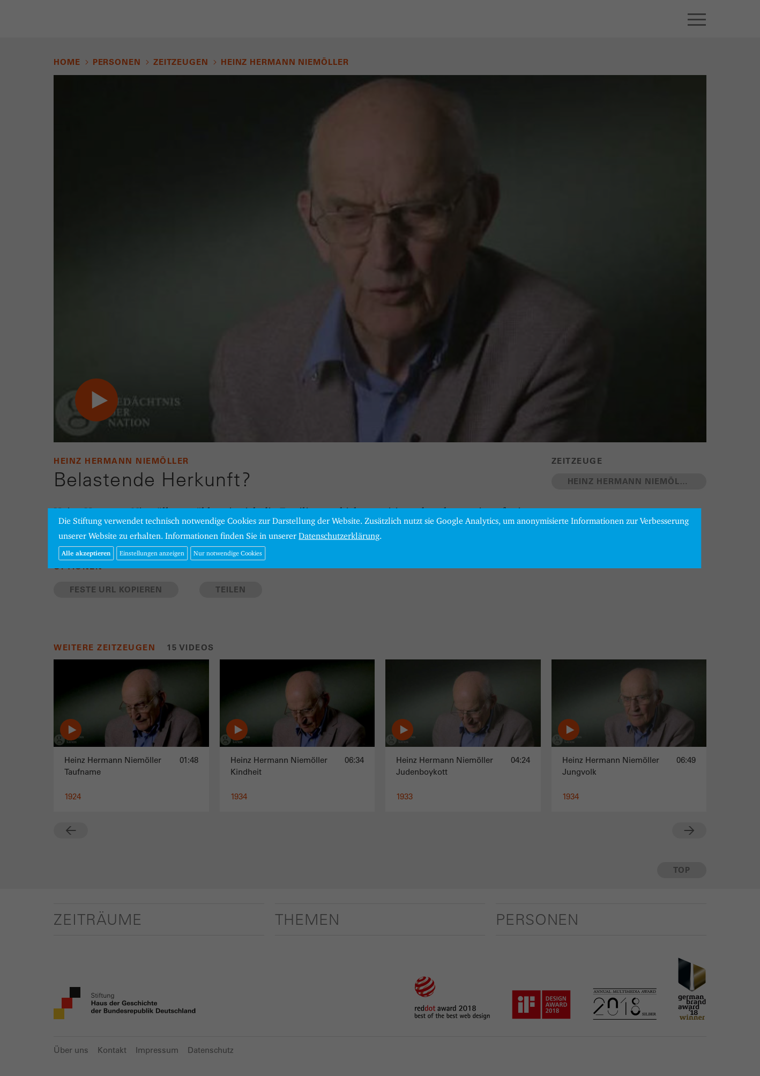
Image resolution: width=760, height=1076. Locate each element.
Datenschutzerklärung (339, 536)
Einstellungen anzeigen (152, 553)
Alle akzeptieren (86, 553)
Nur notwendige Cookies (227, 553)
